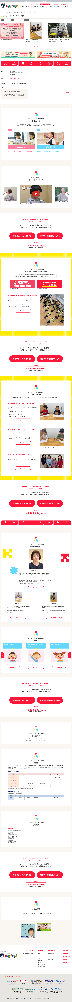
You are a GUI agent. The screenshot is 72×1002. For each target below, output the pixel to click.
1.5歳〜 (39, 953)
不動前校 (48, 913)
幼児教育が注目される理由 (28, 953)
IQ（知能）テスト (41, 966)
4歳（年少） (40, 957)
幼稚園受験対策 (51, 953)
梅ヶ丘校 (36, 913)
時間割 (66, 64)
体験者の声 (56, 6)
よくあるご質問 (65, 6)
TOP (69, 996)
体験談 (49, 64)
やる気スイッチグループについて (29, 957)
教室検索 (50, 6)
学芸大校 (30, 913)
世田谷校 (42, 913)
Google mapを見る (65, 92)
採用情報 (41, 1000)
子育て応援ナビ (26, 955)
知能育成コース (34, 6)
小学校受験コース (51, 955)
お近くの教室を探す (67, 950)
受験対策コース (43, 6)
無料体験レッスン (67, 959)
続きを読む (23, 310)
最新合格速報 (50, 959)
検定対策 (40, 968)
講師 (40, 64)
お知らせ (31, 64)
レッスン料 (58, 64)
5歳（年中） (40, 958)
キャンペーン (23, 64)
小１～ (39, 962)
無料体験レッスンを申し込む (22, 236)
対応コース (14, 64)
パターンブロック (41, 964)
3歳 (39, 955)
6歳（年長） (40, 960)
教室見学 (65, 962)
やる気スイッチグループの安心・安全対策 (13, 1000)
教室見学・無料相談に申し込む (50, 236)
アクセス (5, 64)
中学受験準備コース (54, 957)
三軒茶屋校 (24, 913)
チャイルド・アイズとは (24, 6)
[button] (24, 46)
